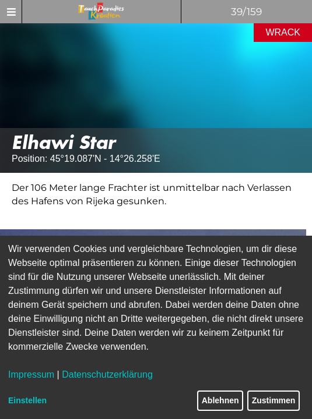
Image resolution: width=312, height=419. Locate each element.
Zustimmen (274, 400)
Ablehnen (220, 400)
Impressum (31, 374)
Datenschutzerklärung (107, 374)
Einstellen (27, 400)
